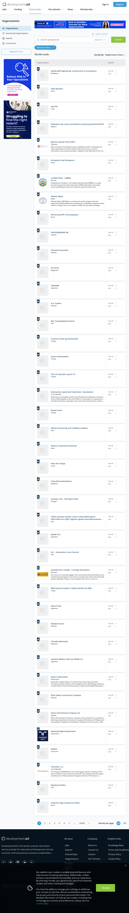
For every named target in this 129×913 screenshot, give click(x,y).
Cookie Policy (114, 858)
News (70, 9)
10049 (82, 823)
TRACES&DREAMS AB (59, 232)
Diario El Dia (56, 606)
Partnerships (35, 9)
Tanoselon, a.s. (57, 767)
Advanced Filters (45, 47)
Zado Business (57, 89)
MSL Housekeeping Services (63, 321)
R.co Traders (56, 303)
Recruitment (54, 9)
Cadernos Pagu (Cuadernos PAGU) (65, 803)
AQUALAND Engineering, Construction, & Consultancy (74, 71)
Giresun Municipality (60, 356)
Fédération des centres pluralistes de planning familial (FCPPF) (77, 124)
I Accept (105, 887)
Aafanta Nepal (57, 196)
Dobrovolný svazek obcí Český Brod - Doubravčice (72, 392)
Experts (68, 849)
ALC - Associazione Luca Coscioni (65, 552)
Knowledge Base (116, 845)
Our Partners (94, 858)
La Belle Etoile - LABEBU (61, 178)
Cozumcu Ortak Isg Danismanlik (64, 339)
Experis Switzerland (59, 677)
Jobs (4, 9)
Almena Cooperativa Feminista (64, 446)
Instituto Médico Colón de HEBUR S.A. (67, 659)
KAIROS (54, 749)
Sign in (105, 4)
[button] (46, 47)
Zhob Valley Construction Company (66, 695)
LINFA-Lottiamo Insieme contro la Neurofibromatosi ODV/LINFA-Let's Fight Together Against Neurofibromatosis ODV (76, 517)
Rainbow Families (58, 785)
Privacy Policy (114, 854)
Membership (86, 9)
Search (118, 39)
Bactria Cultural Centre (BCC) (63, 142)
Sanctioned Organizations (15, 33)
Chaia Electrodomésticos (61, 481)
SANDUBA (55, 285)
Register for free (16, 51)
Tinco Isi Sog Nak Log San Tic (63, 374)
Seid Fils (54, 106)
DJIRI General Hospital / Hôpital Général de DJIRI (71, 588)
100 (124, 823)
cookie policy (42, 903)
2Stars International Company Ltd (65, 713)
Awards (7, 38)
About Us (92, 845)
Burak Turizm (56, 410)
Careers (91, 854)
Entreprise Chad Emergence (62, 160)
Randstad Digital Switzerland (63, 731)
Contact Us (93, 849)
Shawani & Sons (57, 623)
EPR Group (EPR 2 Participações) (64, 214)
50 (118, 823)
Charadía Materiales (59, 641)
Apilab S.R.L (56, 534)
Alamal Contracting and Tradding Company (69, 428)
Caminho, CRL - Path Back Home (64, 499)
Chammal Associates (59, 250)
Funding (18, 9)
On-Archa (55, 268)
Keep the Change (58, 463)
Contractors (9, 43)
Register (120, 4)
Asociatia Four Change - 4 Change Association (70, 570)
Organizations (10, 28)
